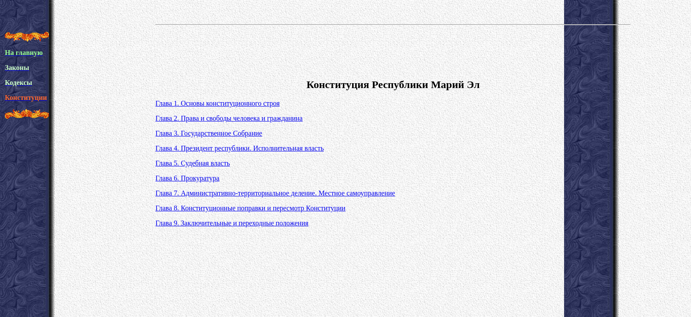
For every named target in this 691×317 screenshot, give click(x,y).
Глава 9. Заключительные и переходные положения (232, 223)
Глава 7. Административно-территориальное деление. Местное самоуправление (275, 193)
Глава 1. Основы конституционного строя (218, 103)
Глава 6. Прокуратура (187, 178)
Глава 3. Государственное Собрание (209, 133)
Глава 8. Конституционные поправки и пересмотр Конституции (251, 208)
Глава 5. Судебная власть (193, 163)
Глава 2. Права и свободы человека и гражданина (229, 118)
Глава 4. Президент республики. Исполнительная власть (240, 148)
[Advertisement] (393, 50)
